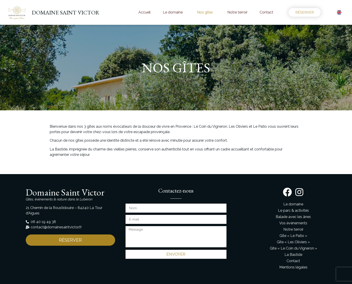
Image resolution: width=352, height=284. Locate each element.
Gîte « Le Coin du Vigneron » (293, 248)
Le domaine (174, 12)
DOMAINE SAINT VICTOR (65, 12)
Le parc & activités (293, 210)
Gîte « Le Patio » (293, 236)
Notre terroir (237, 12)
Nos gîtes (206, 12)
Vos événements (293, 223)
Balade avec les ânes (293, 217)
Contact (266, 12)
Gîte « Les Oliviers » (293, 242)
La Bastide (293, 254)
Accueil (144, 12)
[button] (305, 12)
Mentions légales (293, 267)
